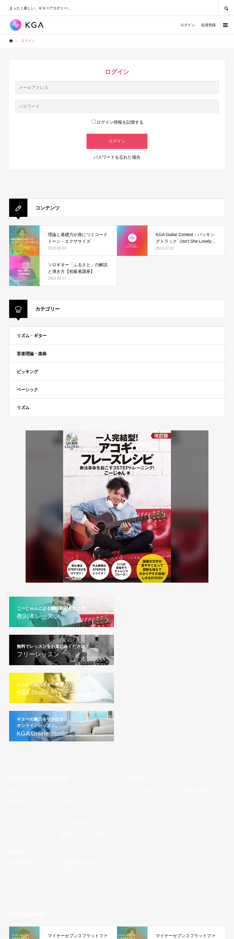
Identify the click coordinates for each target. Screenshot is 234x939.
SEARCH (226, 8)
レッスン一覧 (22, 812)
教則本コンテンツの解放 (83, 837)
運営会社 (17, 851)
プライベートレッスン (30, 879)
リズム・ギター (32, 335)
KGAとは (18, 801)
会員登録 (208, 25)
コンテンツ (19, 823)
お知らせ (70, 801)
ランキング (72, 812)
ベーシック (27, 389)
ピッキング (27, 371)
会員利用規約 (22, 862)
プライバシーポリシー (83, 851)
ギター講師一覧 (76, 823)
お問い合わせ (22, 834)
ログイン (187, 25)
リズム (23, 407)
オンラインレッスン (81, 879)
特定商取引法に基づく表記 (83, 865)
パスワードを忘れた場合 (117, 157)
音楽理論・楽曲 (32, 353)
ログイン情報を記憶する (118, 122)
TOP (13, 790)
